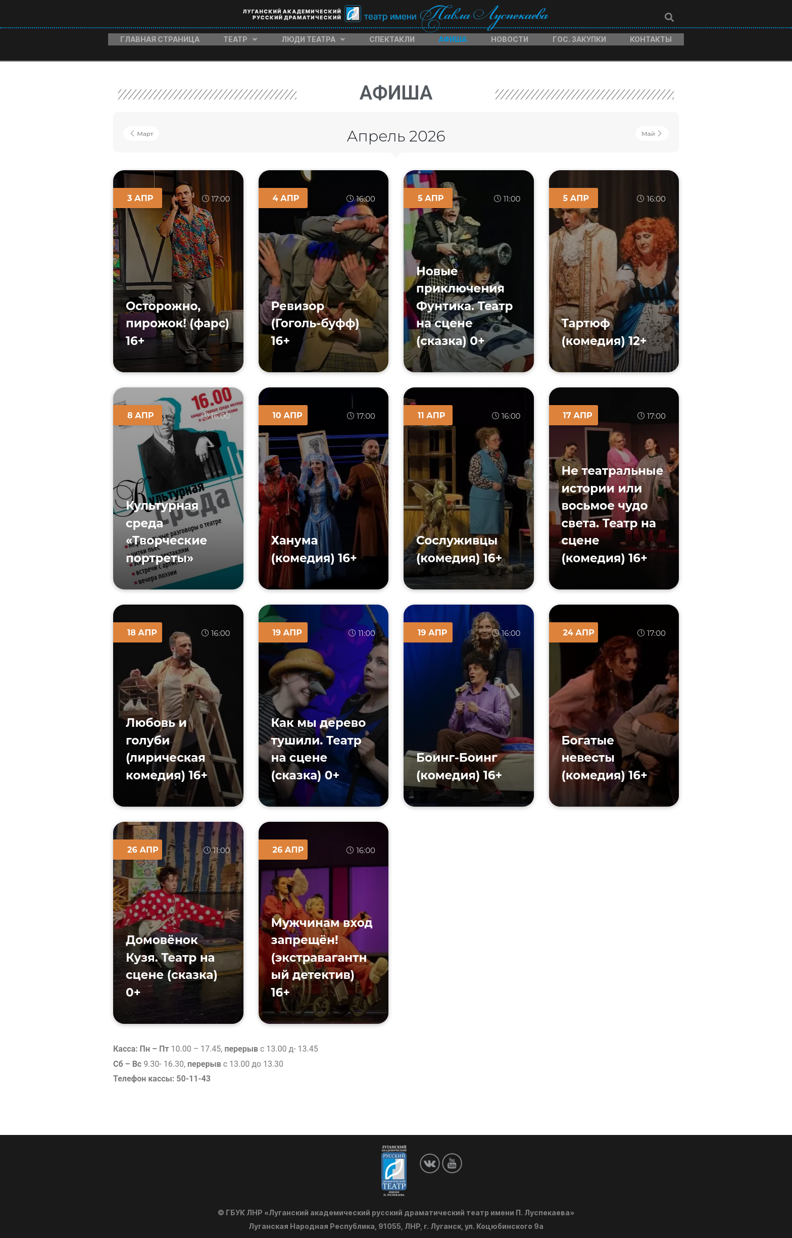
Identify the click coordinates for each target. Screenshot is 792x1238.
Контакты (651, 36)
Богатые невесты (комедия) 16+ (605, 752)
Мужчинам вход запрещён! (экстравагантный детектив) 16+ (322, 953)
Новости (509, 36)
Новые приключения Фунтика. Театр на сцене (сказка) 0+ (464, 301)
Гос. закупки (579, 36)
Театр (240, 36)
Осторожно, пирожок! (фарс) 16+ (177, 318)
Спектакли (392, 36)
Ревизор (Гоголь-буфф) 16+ (315, 318)
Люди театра (313, 36)
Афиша (452, 36)
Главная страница (160, 36)
